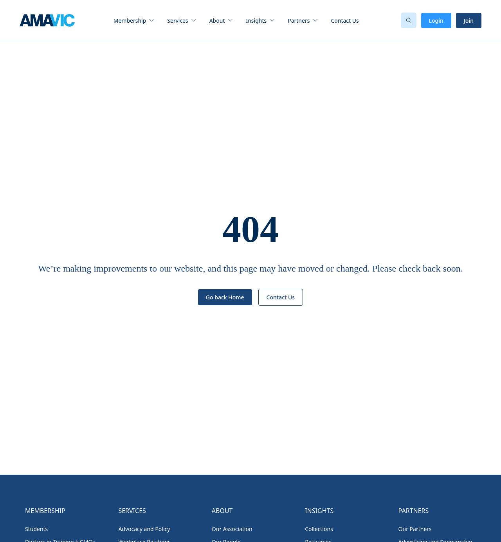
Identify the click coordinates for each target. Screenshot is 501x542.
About (217, 20)
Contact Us (345, 20)
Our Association (232, 529)
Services (177, 20)
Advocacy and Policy (144, 529)
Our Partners (415, 529)
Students (36, 529)
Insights (256, 20)
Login (436, 20)
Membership (130, 20)
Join (469, 20)
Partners (299, 20)
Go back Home (225, 297)
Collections (319, 529)
